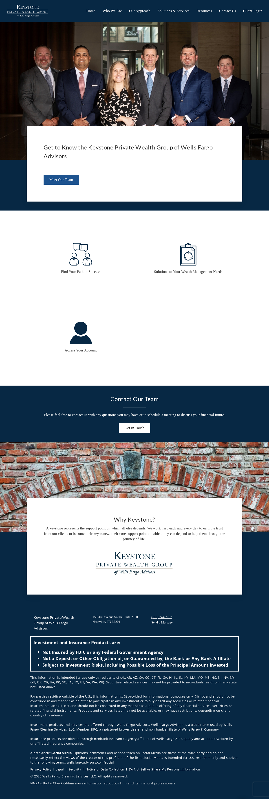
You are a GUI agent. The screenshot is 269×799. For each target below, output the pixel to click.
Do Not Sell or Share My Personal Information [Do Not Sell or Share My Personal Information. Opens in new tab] (164, 769)
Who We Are (112, 11)
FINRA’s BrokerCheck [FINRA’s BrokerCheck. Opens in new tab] (46, 783)
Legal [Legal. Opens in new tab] (60, 769)
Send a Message (162, 622)
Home (90, 11)
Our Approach (139, 11)
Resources (204, 11)
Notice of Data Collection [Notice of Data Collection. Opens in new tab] (105, 769)
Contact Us (227, 11)
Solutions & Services (174, 11)
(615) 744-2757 (161, 617)
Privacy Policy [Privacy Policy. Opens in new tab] (40, 769)
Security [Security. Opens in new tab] (74, 769)
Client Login (252, 11)
